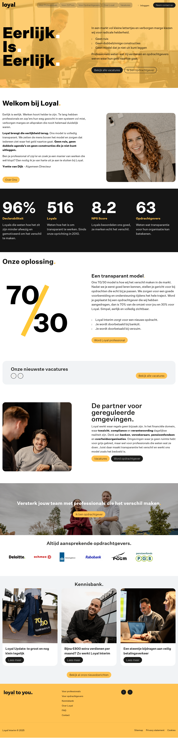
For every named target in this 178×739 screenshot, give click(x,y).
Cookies (171, 731)
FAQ (64, 711)
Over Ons (11, 180)
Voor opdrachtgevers (73, 697)
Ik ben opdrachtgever (143, 70)
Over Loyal (67, 707)
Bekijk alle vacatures (108, 70)
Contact (66, 716)
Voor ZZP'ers (64, 5)
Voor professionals (71, 693)
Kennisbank (68, 702)
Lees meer (15, 661)
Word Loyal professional (110, 341)
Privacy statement (154, 731)
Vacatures (124, 5)
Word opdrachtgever (129, 459)
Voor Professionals (43, 5)
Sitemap (138, 731)
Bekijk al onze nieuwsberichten (89, 676)
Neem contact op (164, 5)
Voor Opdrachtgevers (86, 5)
